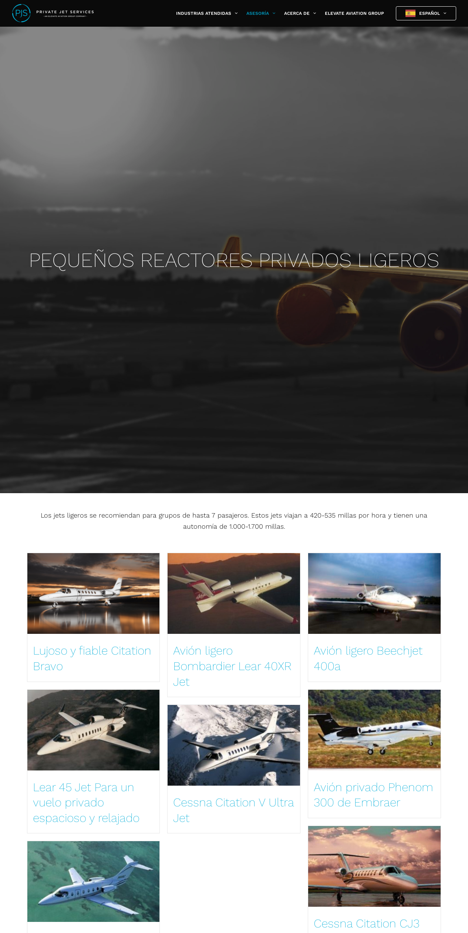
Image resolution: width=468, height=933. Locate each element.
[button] (234, 13)
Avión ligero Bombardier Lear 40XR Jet (232, 665)
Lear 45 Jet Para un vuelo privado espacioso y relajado (86, 802)
